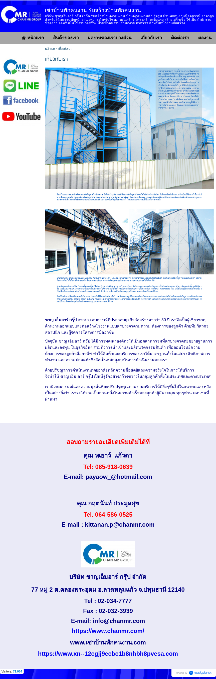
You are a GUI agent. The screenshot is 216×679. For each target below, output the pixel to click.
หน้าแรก (50, 49)
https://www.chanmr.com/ (108, 630)
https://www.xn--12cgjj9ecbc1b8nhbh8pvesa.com (108, 653)
